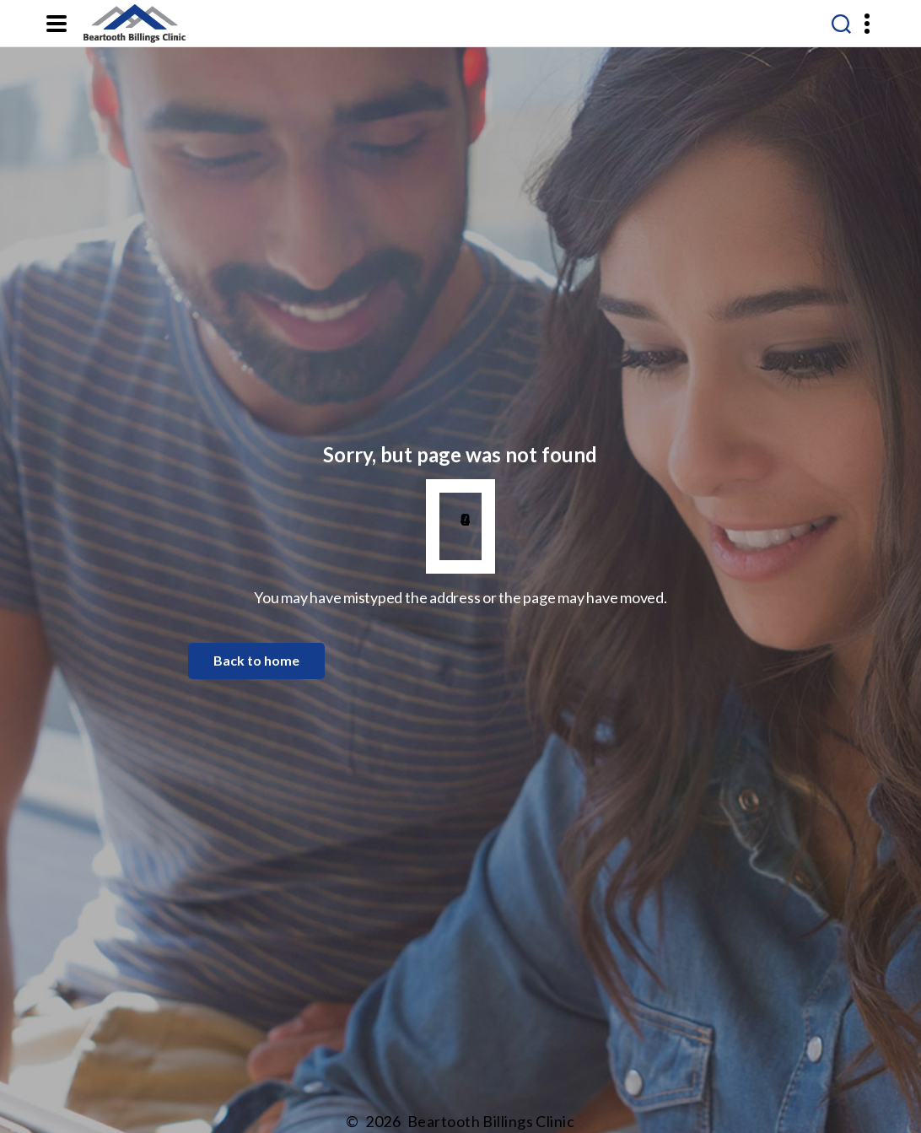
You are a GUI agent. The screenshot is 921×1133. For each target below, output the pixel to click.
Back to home (256, 660)
